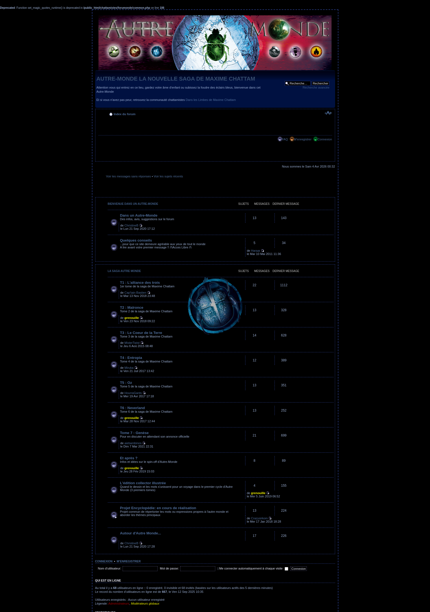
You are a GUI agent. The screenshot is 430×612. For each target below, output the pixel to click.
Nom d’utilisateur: (109, 568)
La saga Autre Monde (124, 271)
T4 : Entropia (131, 358)
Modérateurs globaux (145, 603)
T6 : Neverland (132, 408)
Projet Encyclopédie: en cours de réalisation (158, 508)
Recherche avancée (315, 87)
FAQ (285, 139)
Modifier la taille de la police (328, 112)
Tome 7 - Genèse (134, 433)
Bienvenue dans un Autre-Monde (133, 203)
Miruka (129, 367)
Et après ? (129, 458)
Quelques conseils (136, 240)
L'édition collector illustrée (143, 483)
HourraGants (133, 393)
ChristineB (131, 225)
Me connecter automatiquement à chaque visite (253, 568)
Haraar (255, 250)
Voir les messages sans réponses (128, 176)
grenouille (132, 317)
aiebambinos (133, 443)
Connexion (325, 139)
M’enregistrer (303, 139)
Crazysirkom (259, 518)
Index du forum (124, 114)
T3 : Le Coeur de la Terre (141, 333)
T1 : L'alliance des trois (140, 282)
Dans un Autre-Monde (139, 215)
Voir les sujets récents (168, 176)
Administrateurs (118, 603)
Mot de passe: (169, 568)
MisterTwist (132, 342)
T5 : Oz (126, 383)
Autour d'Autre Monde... (140, 533)
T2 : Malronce (131, 307)
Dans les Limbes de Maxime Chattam (211, 99)
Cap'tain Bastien (135, 292)
